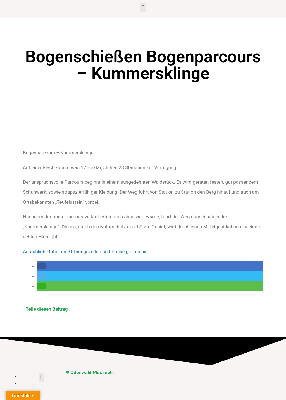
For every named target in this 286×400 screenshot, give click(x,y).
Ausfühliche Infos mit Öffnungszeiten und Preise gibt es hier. (86, 251)
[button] (143, 7)
